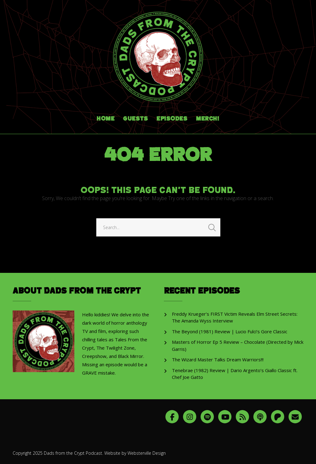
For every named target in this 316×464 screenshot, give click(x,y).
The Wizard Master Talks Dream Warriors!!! (218, 359)
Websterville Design (146, 453)
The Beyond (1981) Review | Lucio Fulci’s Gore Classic (229, 331)
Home (105, 119)
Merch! (207, 119)
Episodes (171, 119)
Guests (135, 119)
